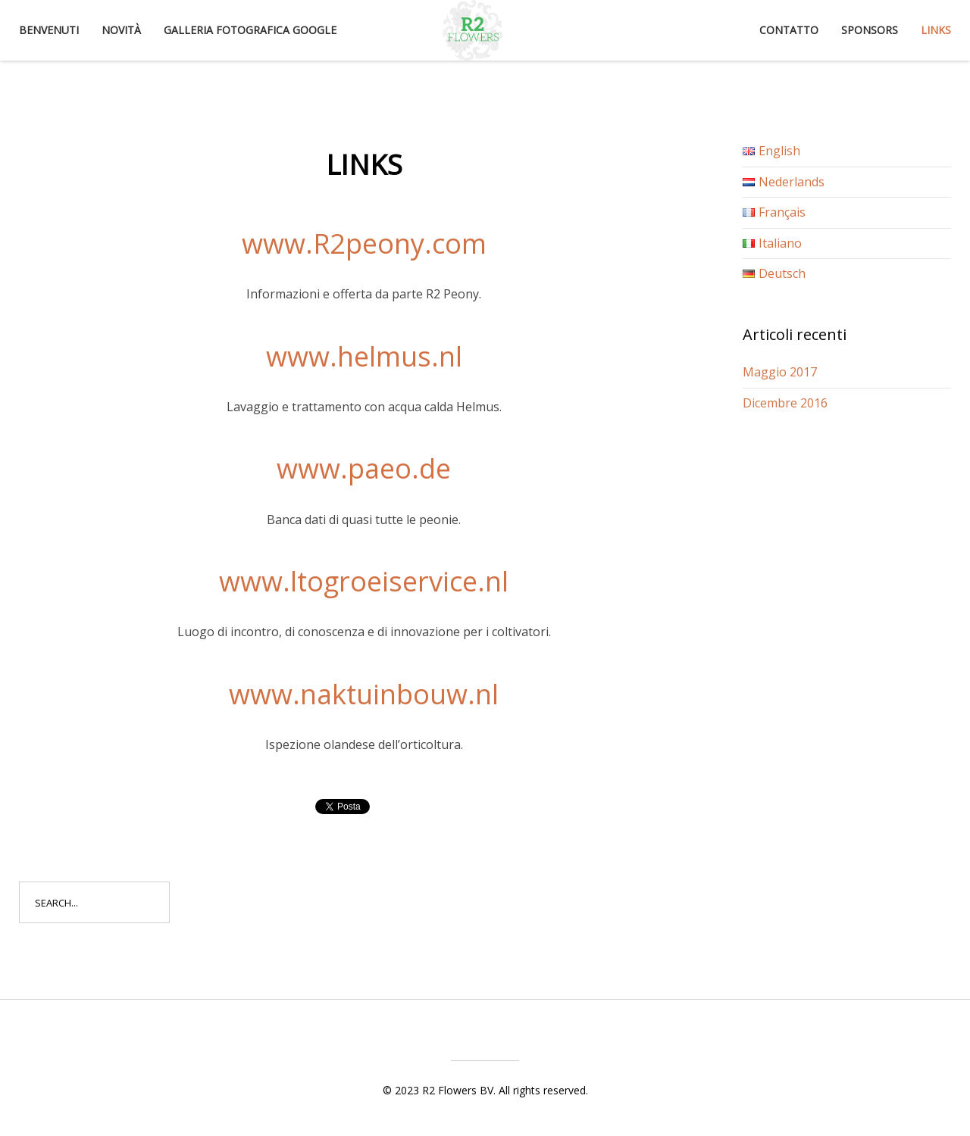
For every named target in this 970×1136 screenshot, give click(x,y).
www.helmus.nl (364, 356)
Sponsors (869, 30)
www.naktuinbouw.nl (364, 694)
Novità (121, 30)
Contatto (788, 30)
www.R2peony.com (364, 243)
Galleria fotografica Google (250, 30)
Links (936, 30)
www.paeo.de (364, 468)
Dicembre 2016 (785, 403)
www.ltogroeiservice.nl (363, 581)
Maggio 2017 (780, 372)
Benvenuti (49, 30)
